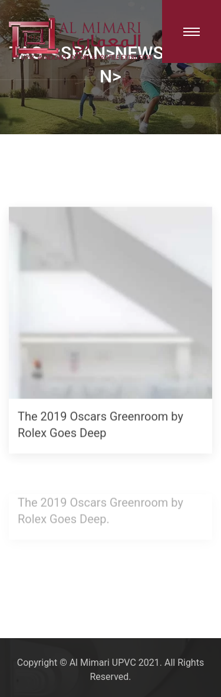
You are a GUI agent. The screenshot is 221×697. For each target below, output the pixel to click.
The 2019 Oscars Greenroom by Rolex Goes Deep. (100, 511)
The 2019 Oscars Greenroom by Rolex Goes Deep (100, 425)
